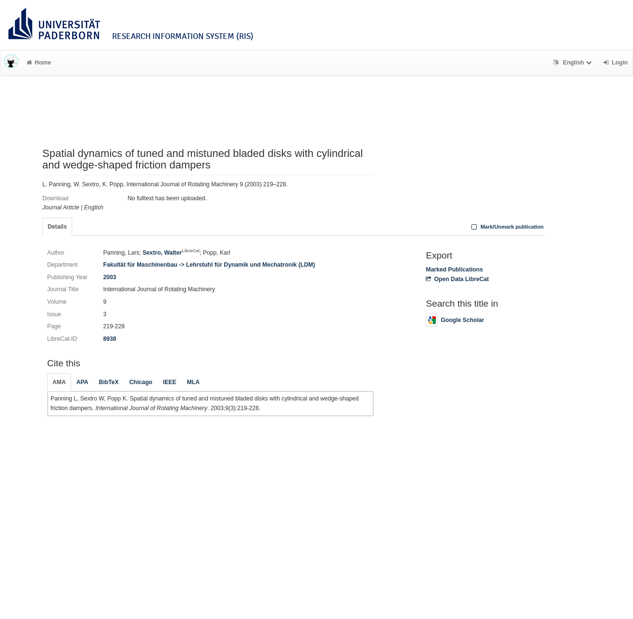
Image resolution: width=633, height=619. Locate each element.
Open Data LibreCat (457, 279)
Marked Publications (454, 269)
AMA (59, 382)
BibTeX (109, 382)
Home (38, 62)
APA (82, 382)
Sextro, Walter (171, 252)
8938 (109, 338)
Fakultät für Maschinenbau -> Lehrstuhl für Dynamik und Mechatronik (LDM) (209, 264)
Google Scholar (455, 320)
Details (57, 226)
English (573, 62)
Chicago (140, 382)
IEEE (170, 382)
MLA (193, 382)
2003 (109, 277)
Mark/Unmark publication (506, 227)
